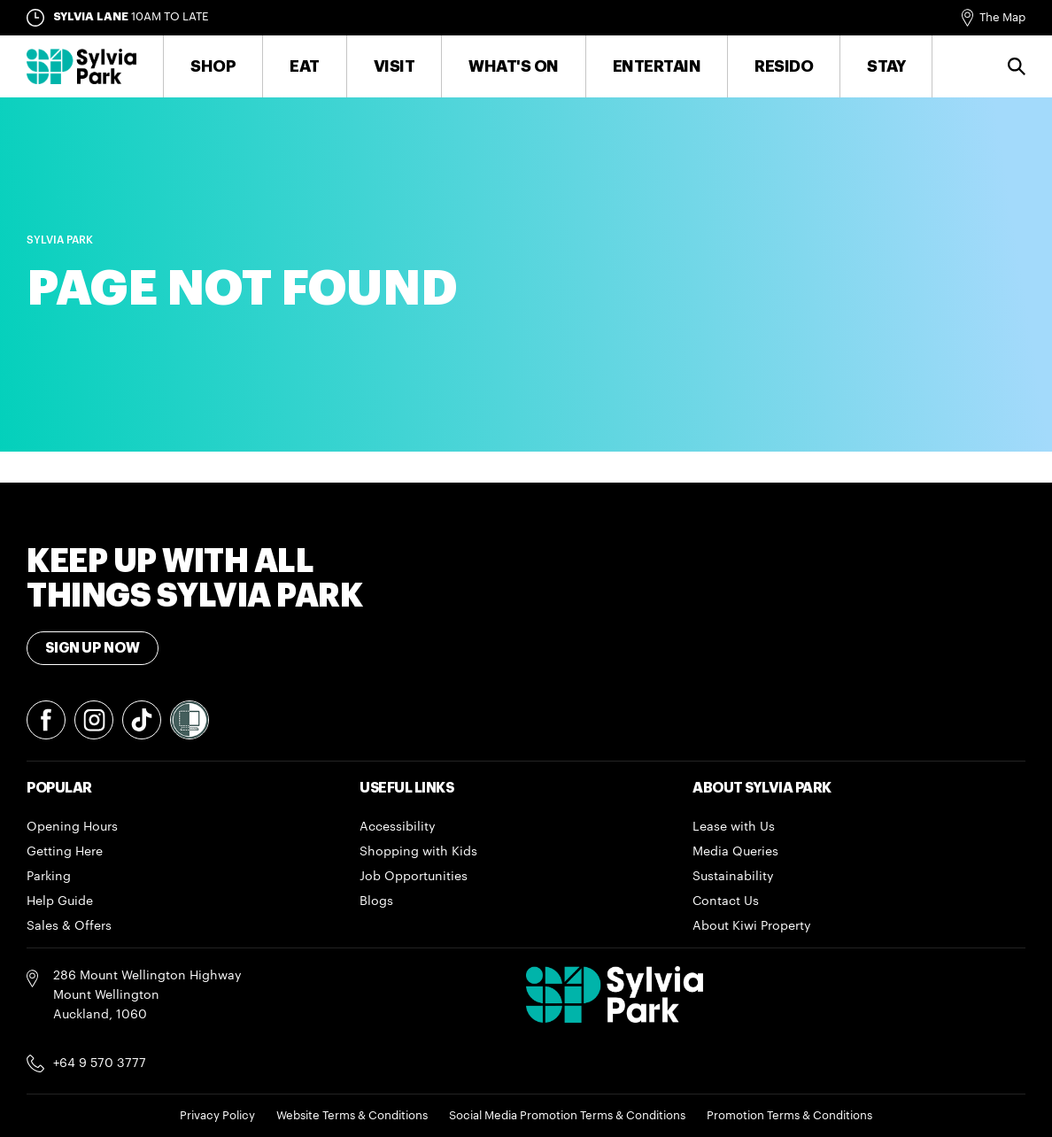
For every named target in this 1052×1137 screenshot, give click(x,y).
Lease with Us (733, 827)
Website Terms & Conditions (352, 1115)
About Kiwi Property (751, 926)
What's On (513, 66)
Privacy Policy (217, 1115)
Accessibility (398, 827)
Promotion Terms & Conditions (789, 1115)
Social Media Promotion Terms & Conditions (567, 1115)
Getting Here (65, 852)
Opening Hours (72, 827)
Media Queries (735, 852)
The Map (1002, 17)
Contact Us (725, 901)
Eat (305, 66)
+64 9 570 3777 (99, 1063)
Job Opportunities (414, 876)
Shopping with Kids (418, 852)
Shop (213, 66)
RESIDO (783, 66)
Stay (886, 66)
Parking (49, 876)
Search (1016, 66)
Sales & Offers (69, 926)
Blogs (376, 901)
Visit (394, 66)
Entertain (657, 66)
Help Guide (60, 901)
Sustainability (733, 876)
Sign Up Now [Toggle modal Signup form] (92, 648)
